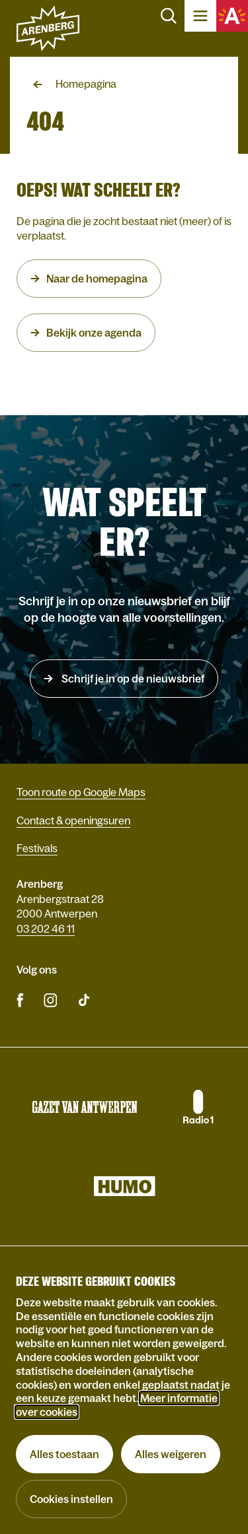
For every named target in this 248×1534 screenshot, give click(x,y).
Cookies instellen (71, 1499)
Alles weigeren (170, 1454)
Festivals (37, 848)
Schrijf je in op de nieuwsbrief (132, 678)
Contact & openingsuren (73, 820)
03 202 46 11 (46, 929)
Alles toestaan (64, 1454)
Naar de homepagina (96, 278)
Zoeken (169, 16)
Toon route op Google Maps (81, 792)
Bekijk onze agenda (94, 333)
